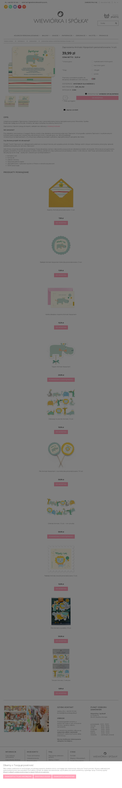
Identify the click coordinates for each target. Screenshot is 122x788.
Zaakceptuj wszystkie (64, 776)
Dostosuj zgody (42, 776)
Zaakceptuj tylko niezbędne (18, 776)
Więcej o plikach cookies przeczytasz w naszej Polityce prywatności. (26, 772)
